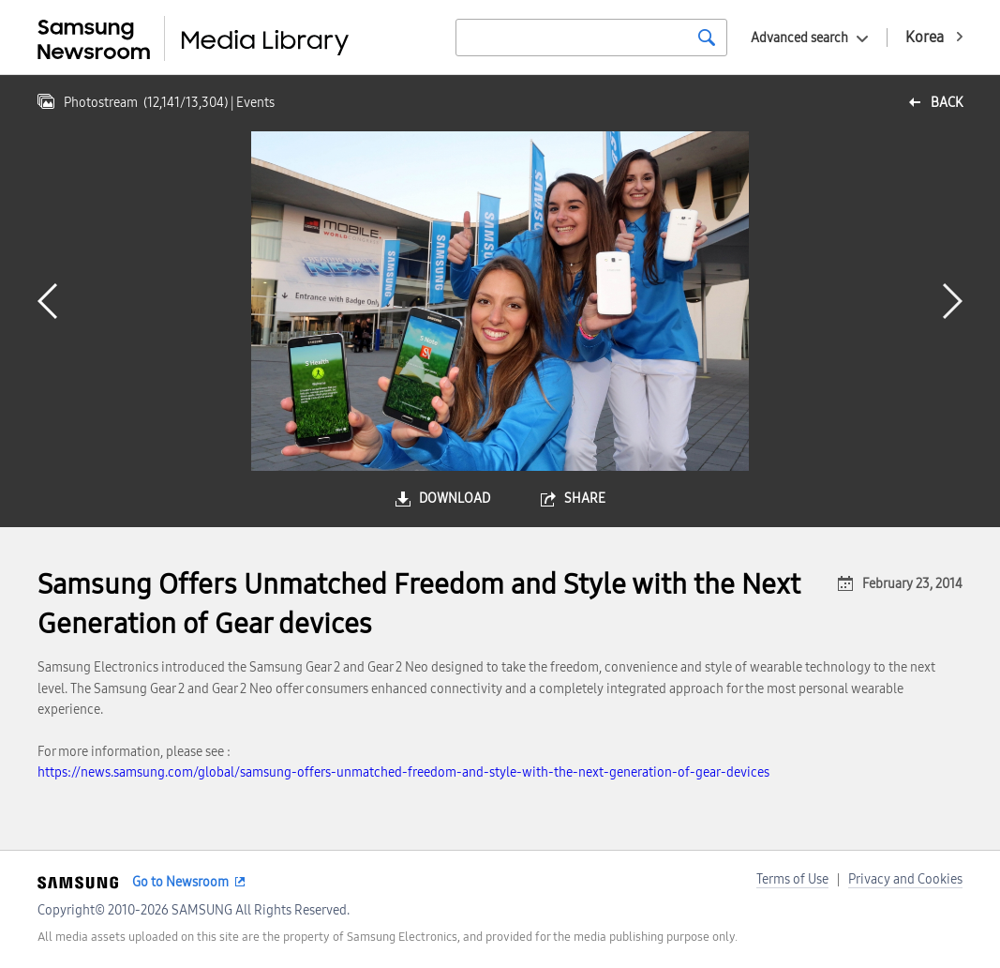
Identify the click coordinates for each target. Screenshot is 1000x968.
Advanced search (799, 38)
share (584, 499)
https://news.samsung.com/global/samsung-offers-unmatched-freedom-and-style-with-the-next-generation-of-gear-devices (403, 772)
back (947, 103)
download (454, 499)
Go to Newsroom (180, 882)
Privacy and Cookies (905, 879)
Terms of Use (792, 879)
